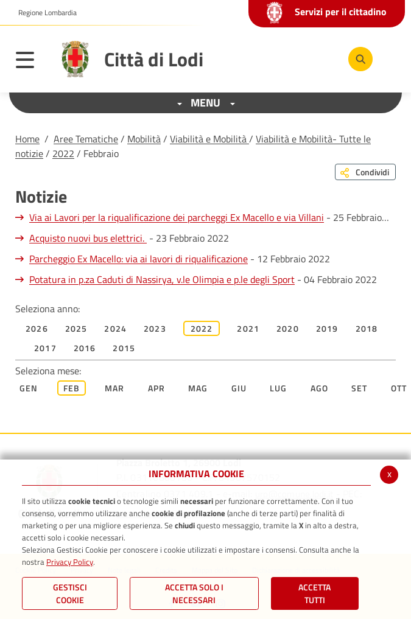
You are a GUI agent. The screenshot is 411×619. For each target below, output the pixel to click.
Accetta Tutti (314, 593)
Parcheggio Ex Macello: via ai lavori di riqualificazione (138, 258)
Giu (239, 388)
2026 (37, 328)
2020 (287, 328)
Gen (28, 388)
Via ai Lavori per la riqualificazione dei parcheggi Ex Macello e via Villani (176, 217)
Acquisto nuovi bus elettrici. (88, 238)
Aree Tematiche (86, 138)
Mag (198, 388)
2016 (85, 347)
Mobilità (144, 138)
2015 (124, 347)
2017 (45, 347)
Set (359, 388)
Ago (320, 388)
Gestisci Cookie (70, 593)
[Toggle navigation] (31, 62)
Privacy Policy (69, 562)
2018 (367, 328)
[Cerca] (360, 59)
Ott (399, 388)
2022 (63, 153)
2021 (248, 328)
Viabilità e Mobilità (209, 138)
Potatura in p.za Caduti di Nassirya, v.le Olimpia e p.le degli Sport (162, 279)
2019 (327, 328)
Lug (278, 388)
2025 (76, 328)
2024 (115, 328)
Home (27, 138)
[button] (43, 13)
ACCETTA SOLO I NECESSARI (194, 593)
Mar (115, 388)
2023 (155, 328)
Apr (157, 388)
